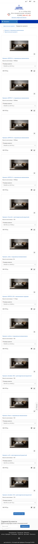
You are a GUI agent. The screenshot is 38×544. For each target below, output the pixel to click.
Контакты (32, 534)
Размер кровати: (7, 63)
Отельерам (14, 534)
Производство (13, 532)
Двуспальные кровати (9, 26)
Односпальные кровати (11, 32)
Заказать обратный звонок (19, 17)
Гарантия (20, 534)
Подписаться (24, 526)
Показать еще (19, 513)
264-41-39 (24, 15)
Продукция (20, 532)
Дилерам (7, 534)
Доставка (26, 534)
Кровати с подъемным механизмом (14, 30)
